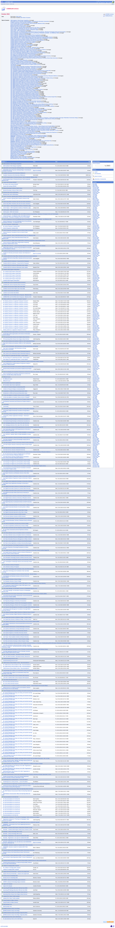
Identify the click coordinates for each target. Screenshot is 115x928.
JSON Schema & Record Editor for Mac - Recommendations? (24, 121)
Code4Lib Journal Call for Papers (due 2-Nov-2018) (21, 45)
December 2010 (96, 377)
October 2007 (95, 417)
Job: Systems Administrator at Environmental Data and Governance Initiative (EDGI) (28, 112)
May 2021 (95, 247)
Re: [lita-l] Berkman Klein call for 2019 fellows (13, 918)
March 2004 (95, 462)
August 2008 (95, 407)
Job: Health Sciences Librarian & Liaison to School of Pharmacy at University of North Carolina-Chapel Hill (33, 96)
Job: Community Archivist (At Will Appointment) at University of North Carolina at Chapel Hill (30, 70)
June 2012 (95, 359)
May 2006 (95, 435)
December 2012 (96, 352)
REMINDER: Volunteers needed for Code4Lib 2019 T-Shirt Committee (25, 141)
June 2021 (95, 245)
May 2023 (95, 221)
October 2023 (95, 216)
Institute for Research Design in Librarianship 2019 (21, 61)
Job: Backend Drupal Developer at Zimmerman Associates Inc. (24, 68)
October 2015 (95, 317)
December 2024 (96, 202)
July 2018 (95, 282)
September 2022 (96, 230)
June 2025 (95, 195)
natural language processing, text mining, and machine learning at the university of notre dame (31, 127)
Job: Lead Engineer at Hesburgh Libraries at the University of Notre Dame (26, 98)
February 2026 (96, 187)
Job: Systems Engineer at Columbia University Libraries (22, 114)
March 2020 (95, 261)
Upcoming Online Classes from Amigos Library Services (23, 152)
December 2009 (96, 390)
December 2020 (96, 252)
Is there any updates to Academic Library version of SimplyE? (24, 63)
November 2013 (96, 341)
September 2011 (96, 368)
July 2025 (95, 194)
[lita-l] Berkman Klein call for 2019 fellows (19, 158)
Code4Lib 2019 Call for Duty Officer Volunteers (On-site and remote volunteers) (27, 40)
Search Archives (96, 161)
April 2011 (95, 373)
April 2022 (95, 235)
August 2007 (95, 419)
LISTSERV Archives (109, 14)
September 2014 (96, 330)
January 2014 (95, 339)
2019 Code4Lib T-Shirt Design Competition (20, 20)
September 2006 (96, 431)
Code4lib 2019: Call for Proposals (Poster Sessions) (22, 44)
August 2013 (95, 344)
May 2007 (95, 422)
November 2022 (96, 228)
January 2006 (95, 439)
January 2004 (95, 464)
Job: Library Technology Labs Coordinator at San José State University (26, 101)
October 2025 (95, 191)
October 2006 (95, 430)
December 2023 (96, 214)
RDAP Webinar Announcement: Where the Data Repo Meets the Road (25, 133)
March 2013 (95, 349)
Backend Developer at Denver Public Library (20, 25)
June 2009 (95, 396)
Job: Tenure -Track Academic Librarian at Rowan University (23, 115)
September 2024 (96, 205)
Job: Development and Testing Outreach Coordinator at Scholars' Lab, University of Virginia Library (32, 77)
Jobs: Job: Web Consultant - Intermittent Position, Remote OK (24, 119)
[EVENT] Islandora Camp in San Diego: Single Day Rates (23, 157)
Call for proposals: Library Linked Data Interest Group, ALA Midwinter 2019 (26, 36)
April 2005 (95, 449)
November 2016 (96, 303)
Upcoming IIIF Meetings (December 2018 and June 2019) (22, 151)
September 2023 (96, 217)
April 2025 (95, 197)
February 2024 (96, 212)
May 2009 (95, 397)
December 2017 (96, 289)
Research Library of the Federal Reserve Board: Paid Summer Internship (26, 142)
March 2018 (95, 286)
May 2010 (95, 385)
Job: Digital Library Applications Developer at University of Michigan (25, 81)
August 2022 (95, 231)
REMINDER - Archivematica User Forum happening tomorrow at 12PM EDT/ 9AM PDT (29, 136)
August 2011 (95, 369)
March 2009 (95, 399)
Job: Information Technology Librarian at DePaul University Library (25, 97)
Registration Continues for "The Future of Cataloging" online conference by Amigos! (29, 135)
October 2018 (95, 279)
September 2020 (96, 255)
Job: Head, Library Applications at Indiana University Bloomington (25, 94)
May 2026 (95, 184)
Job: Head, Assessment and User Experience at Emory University (24, 91)
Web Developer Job (15, 155)
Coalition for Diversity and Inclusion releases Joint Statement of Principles (26, 39)
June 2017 (95, 296)
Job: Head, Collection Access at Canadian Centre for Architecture (24, 92)
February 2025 (96, 199)
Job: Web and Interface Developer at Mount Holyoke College (23, 116)
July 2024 (95, 207)
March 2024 (95, 211)
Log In (96, 172)
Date (56, 161)
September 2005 (96, 443)
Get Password (98, 173)
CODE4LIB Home (108, 15)
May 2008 (95, 410)
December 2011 (96, 365)
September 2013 (96, 343)
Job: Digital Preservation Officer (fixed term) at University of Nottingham (26, 83)
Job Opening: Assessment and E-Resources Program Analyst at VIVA (25, 64)
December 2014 (96, 327)
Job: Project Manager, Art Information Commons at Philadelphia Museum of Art (27, 105)
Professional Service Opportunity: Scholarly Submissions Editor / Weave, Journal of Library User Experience (34, 132)
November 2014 (96, 328)
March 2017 (95, 299)
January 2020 (95, 263)
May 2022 (95, 234)
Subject (3, 161)
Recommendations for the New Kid (18, 134)
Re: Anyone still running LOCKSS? (10, 184)
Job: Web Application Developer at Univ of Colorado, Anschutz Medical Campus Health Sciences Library (33, 118)
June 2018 (95, 283)
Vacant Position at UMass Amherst (18, 154)
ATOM (105, 921)
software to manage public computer (18, 146)
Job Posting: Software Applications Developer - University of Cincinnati (26, 67)
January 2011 (95, 376)
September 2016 (96, 305)
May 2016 (95, 309)
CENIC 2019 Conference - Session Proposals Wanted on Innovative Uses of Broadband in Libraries (32, 38)
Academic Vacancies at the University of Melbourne (21, 22)
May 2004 (95, 460)
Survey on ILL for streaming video (18, 148)
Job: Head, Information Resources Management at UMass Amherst (25, 93)
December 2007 (96, 415)
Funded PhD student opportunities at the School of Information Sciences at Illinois (28, 49)
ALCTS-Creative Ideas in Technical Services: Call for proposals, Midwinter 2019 (27, 23)
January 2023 (95, 226)
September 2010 (96, 381)
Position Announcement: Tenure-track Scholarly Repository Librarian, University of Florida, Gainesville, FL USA (34, 130)
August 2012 (95, 357)
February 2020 (96, 262)
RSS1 (108, 921)
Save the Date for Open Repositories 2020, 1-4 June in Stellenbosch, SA (26, 143)
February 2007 (96, 426)
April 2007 (95, 424)
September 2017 (96, 293)
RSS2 (112, 921)
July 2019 (95, 270)
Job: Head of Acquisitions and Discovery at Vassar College (23, 90)
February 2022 (96, 237)
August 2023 (95, 218)
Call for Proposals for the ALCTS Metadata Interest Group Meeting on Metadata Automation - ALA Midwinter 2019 (35, 32)
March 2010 (95, 387)
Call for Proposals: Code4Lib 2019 (18, 33)
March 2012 (95, 362)
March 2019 (95, 274)
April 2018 (95, 285)
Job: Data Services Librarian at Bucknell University (21, 74)
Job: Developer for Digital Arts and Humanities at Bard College (24, 76)
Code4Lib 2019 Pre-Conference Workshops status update (23, 42)
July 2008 (95, 408)
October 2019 (95, 266)
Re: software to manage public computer (12, 867)
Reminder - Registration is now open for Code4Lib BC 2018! (23, 139)
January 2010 (95, 389)
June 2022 (95, 233)
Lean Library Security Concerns (17, 125)
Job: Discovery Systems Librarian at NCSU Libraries (22, 88)
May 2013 (95, 347)
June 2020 (95, 258)
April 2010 (95, 386)
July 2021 (95, 244)
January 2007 (95, 427)
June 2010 (95, 384)
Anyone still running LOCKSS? (17, 24)
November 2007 (96, 416)
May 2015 (95, 322)
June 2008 (95, 409)
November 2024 (96, 203)
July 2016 (95, 307)
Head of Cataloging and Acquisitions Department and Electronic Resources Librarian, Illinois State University (34, 58)
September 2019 (96, 267)
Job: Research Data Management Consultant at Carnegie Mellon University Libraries (28, 109)
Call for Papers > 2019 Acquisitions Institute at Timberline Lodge (24, 29)
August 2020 (95, 256)
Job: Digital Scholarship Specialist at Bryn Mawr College (23, 87)
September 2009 (96, 393)
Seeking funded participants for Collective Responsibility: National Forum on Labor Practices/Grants (32, 145)
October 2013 (95, 342)
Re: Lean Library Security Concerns (10, 681)
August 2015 (95, 319)
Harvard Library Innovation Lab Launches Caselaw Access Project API (25, 57)
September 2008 (96, 406)
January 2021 (95, 251)
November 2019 (96, 265)
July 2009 (95, 395)
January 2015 (95, 326)
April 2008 (95, 411)
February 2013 (96, 350)
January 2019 (95, 276)
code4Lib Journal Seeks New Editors (18, 46)
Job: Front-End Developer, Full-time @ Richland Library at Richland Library (26, 89)
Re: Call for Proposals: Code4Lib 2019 (11, 226)
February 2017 (96, 300)
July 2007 (95, 420)
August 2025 (95, 193)
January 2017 (95, 301)
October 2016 (95, 304)
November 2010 (96, 379)
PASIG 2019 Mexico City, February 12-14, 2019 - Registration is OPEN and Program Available (30, 129)
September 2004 (96, 456)
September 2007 (96, 418)
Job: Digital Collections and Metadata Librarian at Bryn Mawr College (25, 79)
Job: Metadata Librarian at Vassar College (19, 103)
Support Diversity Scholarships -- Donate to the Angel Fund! (23, 147)
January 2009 (95, 402)
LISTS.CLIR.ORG (4, 926)
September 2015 (96, 318)
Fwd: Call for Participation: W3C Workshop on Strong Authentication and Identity (28, 52)
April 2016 (95, 310)
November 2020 (96, 253)
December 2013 (96, 340)
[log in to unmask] (37, 170)
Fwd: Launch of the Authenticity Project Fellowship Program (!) (24, 53)
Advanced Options (96, 163)
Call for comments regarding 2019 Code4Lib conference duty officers (25, 27)
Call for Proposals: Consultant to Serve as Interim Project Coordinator (25, 35)
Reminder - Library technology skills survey (20, 138)
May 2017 (95, 297)
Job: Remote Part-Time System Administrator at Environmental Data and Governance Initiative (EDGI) (32, 106)
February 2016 (96, 313)
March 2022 (95, 236)
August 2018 (95, 281)
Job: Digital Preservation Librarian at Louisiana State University (24, 82)
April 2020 (95, 260)
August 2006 (95, 432)
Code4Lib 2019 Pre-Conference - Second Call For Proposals (23, 41)
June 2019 (95, 271)
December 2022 (96, 227)
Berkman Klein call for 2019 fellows (18, 26)
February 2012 (96, 363)
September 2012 (96, 355)
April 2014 (95, 336)
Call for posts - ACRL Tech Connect (18, 30)
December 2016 (96, 302)
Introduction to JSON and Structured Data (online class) (22, 62)
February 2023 (96, 225)
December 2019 (96, 264)
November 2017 (96, 291)
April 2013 (95, 348)
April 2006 (95, 436)
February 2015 (96, 325)
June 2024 (95, 208)
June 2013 (95, 346)
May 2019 (95, 272)
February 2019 (96, 275)
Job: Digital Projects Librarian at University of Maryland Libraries (24, 84)
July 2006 (95, 433)
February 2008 (96, 413)
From (34, 161)
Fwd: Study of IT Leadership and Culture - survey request (23, 54)
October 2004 (95, 455)
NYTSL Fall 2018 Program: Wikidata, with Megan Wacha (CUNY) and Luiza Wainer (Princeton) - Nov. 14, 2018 (33, 128)
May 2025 (95, 196)
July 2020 (95, 257)
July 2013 (95, 345)
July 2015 (95, 320)
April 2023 (95, 222)
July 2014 (95, 332)
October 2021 (95, 241)
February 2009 (96, 400)
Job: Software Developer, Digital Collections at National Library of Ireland (26, 110)
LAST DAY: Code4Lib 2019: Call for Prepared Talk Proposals (23, 124)
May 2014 (95, 335)
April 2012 (95, 361)
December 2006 (96, 428)
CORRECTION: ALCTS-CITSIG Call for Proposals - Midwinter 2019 (24, 47)
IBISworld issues (14, 59)
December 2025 (96, 189)
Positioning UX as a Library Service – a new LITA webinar (23, 131)
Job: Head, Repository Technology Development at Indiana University (25, 95)
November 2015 (96, 316)
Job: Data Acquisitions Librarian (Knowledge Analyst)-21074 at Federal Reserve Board (29, 72)
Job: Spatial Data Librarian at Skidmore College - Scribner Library (24, 111)
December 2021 (96, 239)
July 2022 (95, 232)
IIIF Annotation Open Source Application (19, 60)
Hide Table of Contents (25, 17)
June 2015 (95, 321)
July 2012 (95, 358)
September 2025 (96, 192)
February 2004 (96, 463)
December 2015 (96, 315)
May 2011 (95, 372)
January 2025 (95, 200)
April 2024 (95, 210)
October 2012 (95, 354)
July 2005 (95, 446)
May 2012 (95, 360)
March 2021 (95, 249)
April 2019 (95, 273)
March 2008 (95, 412)
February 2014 (96, 338)
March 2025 (95, 198)
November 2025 (96, 190)
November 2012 (96, 353)
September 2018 (96, 280)
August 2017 (95, 294)
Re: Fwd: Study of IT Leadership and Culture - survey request (16, 357)
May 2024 (95, 209)
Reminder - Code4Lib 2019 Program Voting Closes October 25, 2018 (25, 137)
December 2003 (96, 465)
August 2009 (95, 394)
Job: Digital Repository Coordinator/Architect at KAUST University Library (26, 85)
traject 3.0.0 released (15, 150)
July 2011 (95, 370)
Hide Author (18, 16)
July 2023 (95, 219)
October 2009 (95, 392)
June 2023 (95, 220)
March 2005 (95, 450)
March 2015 (95, 324)
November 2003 (96, 466)
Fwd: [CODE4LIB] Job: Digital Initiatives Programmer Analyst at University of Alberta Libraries (31, 55)
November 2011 (96, 366)
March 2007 (95, 425)
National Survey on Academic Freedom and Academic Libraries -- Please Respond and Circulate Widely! (33, 126)
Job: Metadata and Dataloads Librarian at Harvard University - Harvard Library (27, 102)
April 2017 (95, 298)
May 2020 (95, 259)
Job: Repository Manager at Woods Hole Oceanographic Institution (25, 108)
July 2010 (95, 383)
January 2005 (95, 452)
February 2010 (96, 388)
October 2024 (95, 204)
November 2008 (96, 404)
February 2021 (96, 250)
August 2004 (95, 457)
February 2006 (96, 438)
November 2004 (96, 454)
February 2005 (96, 451)
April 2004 (95, 461)
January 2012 (95, 364)
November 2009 (96, 391)
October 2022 (95, 229)
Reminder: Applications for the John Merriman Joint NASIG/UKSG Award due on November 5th (31, 140)
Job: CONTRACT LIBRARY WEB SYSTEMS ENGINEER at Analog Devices (26, 71)
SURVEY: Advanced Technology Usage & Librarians (22, 149)
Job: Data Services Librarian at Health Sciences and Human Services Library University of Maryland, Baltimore (34, 75)
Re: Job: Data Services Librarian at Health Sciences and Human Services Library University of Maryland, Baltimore (16, 454)
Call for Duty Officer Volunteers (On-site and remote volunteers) (24, 28)
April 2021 (95, 248)
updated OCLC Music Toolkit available (19, 153)
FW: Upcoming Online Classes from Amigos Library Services (23, 50)
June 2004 (95, 459)
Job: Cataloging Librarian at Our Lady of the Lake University (23, 69)
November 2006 (96, 429)
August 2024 (95, 206)
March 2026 (95, 186)
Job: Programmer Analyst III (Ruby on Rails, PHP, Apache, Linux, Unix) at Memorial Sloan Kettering (32, 104)
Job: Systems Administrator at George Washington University (24, 113)
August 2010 (95, 382)
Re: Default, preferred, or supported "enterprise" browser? (15, 301)
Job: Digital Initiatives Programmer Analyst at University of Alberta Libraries (27, 80)
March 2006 (95, 437)
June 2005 (95, 447)
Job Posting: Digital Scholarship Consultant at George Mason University (26, 66)
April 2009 (95, 398)
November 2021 (96, 240)
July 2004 (95, 458)
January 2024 (95, 213)
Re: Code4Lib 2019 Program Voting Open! (12, 271)
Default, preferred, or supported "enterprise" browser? (22, 48)
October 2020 (95, 254)
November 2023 (96, 215)
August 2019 (95, 269)
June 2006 (95, 434)
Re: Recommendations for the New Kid (11, 798)
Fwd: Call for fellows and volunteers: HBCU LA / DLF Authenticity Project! (26, 51)
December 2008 (96, 403)
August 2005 (95, 444)
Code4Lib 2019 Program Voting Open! (19, 43)
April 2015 (95, 323)
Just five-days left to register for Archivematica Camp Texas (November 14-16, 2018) (28, 123)
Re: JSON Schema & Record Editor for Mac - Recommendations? (17, 664)
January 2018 (95, 288)
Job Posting (13, 65)
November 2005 (96, 441)
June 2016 (95, 308)
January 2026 (95, 188)
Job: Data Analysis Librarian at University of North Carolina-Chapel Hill (26, 73)
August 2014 (95, 331)
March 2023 (95, 224)
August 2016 (95, 306)
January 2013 (95, 351)
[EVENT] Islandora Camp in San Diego (19, 156)
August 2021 (95, 243)
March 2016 (95, 311)
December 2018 (96, 277)
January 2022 (95, 238)
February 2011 (96, 375)
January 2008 (95, 414)
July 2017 (95, 295)
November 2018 (96, 278)
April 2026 (95, 185)
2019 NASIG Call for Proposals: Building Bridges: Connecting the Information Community (30, 21)
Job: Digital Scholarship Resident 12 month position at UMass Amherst (26, 86)
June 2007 (95, 421)
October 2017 (95, 292)
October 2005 (95, 442)
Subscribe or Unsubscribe (100, 179)
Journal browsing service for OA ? (18, 120)
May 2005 (95, 448)
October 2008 (95, 405)
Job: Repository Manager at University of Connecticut (22, 107)
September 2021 (96, 242)
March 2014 (95, 337)
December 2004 (96, 453)
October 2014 (95, 329)
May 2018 (95, 284)
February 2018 (96, 287)
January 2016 (95, 314)
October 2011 (95, 367)
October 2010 (95, 380)
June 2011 (95, 371)
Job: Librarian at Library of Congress (18, 99)
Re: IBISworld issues (7, 379)
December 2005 (96, 440)
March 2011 (95, 374)
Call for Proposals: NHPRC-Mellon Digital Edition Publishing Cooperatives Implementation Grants (31, 37)
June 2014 (95, 333)
